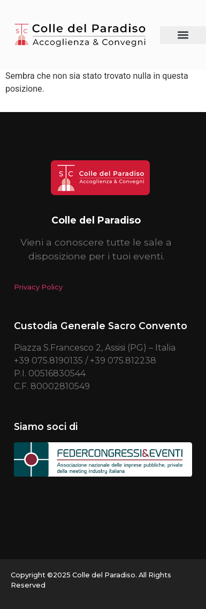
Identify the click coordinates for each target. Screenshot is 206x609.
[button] (183, 35)
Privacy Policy (38, 287)
